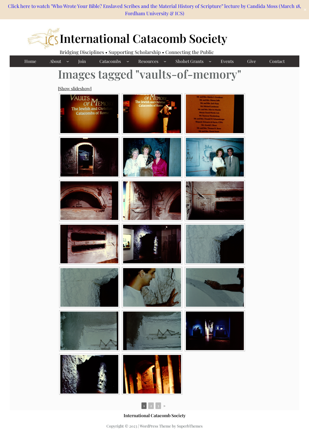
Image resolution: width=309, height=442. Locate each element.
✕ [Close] (305, 10)
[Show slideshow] (74, 88)
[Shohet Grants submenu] (210, 61)
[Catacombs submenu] (127, 61)
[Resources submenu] (165, 61)
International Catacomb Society (143, 38)
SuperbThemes (190, 425)
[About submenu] (67, 61)
